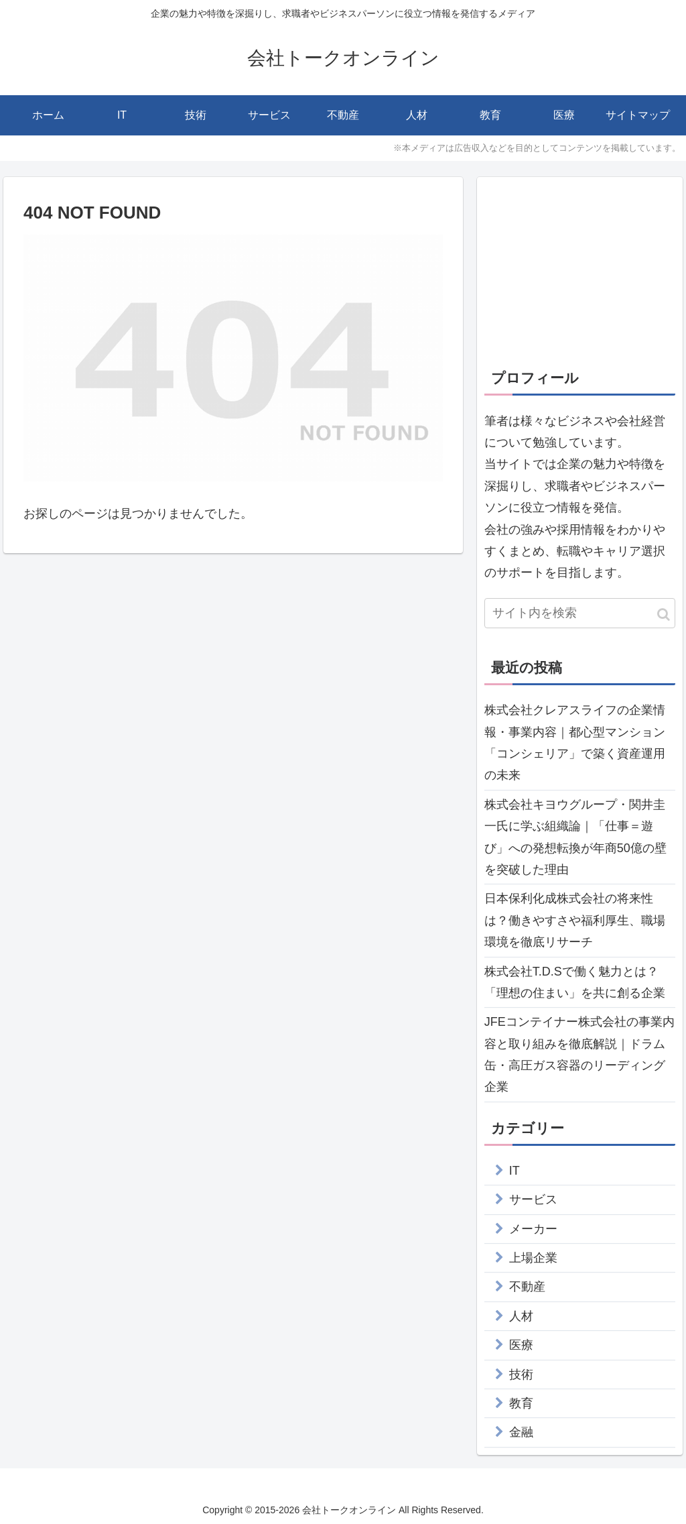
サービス (533, 1199)
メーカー (533, 1229)
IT (514, 1170)
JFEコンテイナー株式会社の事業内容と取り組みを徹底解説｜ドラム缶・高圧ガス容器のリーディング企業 (579, 1054)
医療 (521, 1345)
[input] (579, 613)
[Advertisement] (579, 268)
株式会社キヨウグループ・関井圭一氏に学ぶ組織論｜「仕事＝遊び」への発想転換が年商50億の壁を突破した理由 (575, 837)
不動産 (527, 1286)
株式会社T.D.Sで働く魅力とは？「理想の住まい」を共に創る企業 (574, 982)
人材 (521, 1316)
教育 (521, 1403)
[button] (663, 614)
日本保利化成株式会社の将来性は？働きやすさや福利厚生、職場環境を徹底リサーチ (574, 920)
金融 (521, 1432)
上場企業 (533, 1258)
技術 (521, 1374)
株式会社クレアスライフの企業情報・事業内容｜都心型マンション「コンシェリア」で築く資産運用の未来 (574, 742)
